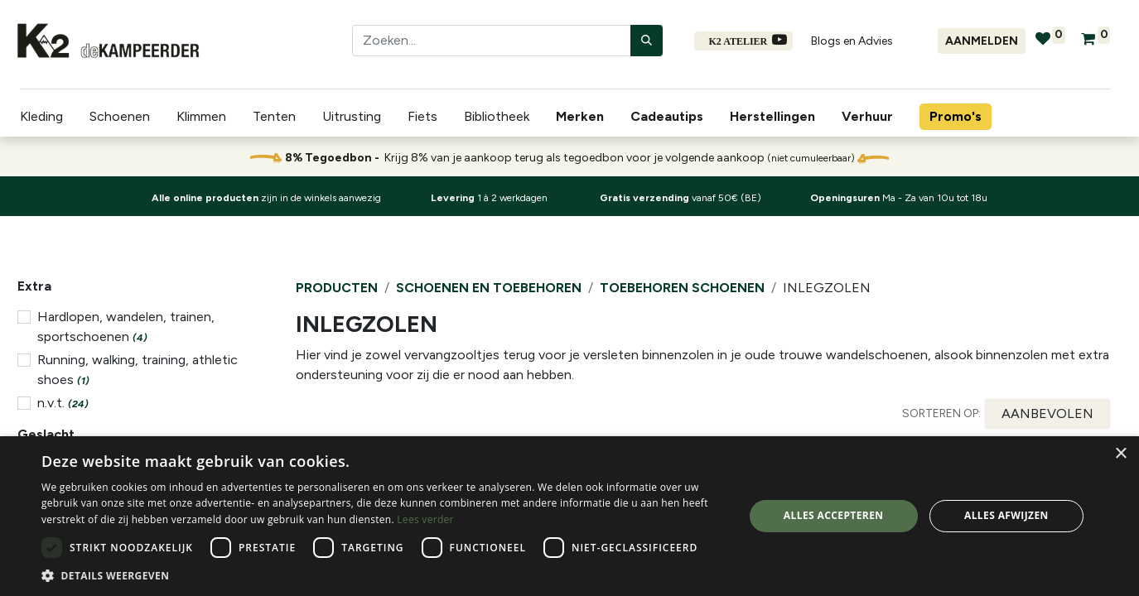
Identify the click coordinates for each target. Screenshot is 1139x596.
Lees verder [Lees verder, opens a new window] (425, 519)
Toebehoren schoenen (682, 288)
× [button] (1120, 454)
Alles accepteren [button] (834, 515)
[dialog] (569, 516)
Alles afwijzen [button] (1006, 515)
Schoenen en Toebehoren (489, 288)
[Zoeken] (646, 40)
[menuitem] (580, 116)
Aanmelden (981, 41)
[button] (1047, 414)
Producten (337, 288)
